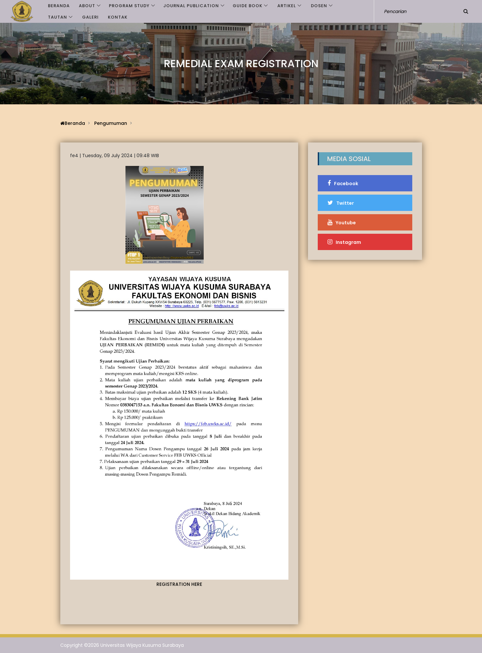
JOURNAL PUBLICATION (191, 6)
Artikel (286, 6)
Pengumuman (110, 123)
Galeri (90, 17)
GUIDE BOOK (247, 6)
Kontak (117, 17)
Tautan (57, 17)
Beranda (59, 6)
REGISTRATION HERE (179, 584)
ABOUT (87, 6)
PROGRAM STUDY (129, 6)
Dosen (319, 6)
